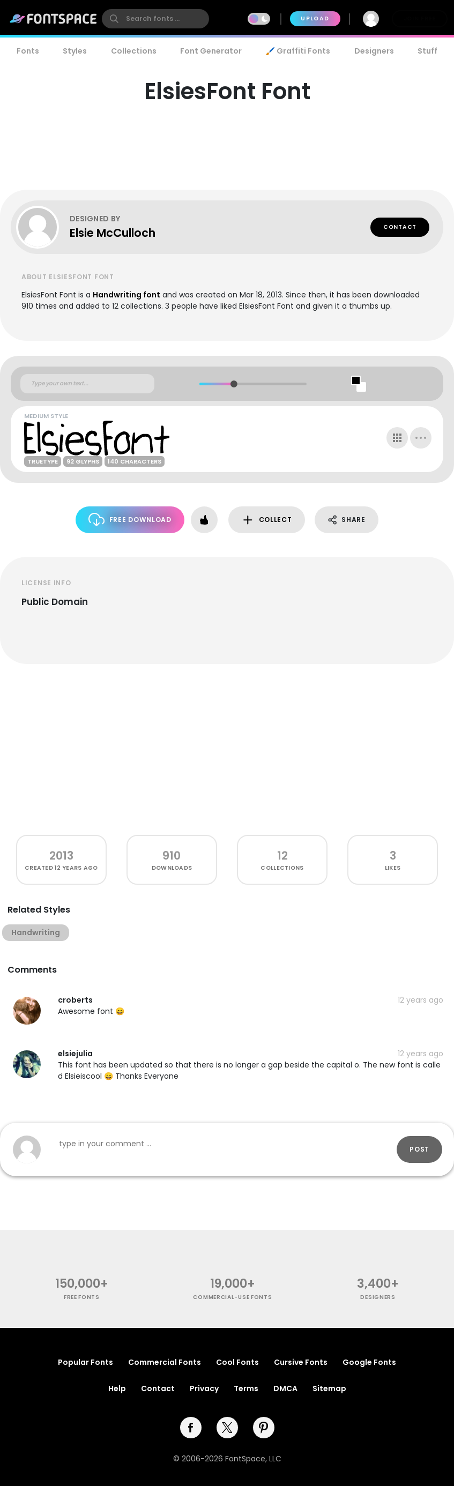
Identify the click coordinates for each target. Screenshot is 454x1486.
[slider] (233, 383)
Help (117, 1388)
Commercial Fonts (164, 1362)
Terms (246, 1388)
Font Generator (211, 51)
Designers (374, 51)
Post (419, 1149)
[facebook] (191, 1427)
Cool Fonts (237, 1362)
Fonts (28, 51)
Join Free (420, 18)
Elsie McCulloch (112, 233)
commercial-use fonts (232, 1297)
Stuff (427, 51)
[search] (155, 18)
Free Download (130, 519)
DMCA (285, 1388)
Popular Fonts (85, 1362)
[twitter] (227, 1427)
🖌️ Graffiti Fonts (298, 51)
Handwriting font (126, 294)
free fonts (82, 1297)
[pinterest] (263, 1427)
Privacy (204, 1388)
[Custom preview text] (87, 383)
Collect (266, 520)
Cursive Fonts (301, 1362)
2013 (61, 855)
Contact (399, 227)
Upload (315, 18)
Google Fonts (369, 1362)
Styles (75, 51)
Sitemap (329, 1388)
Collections (134, 51)
